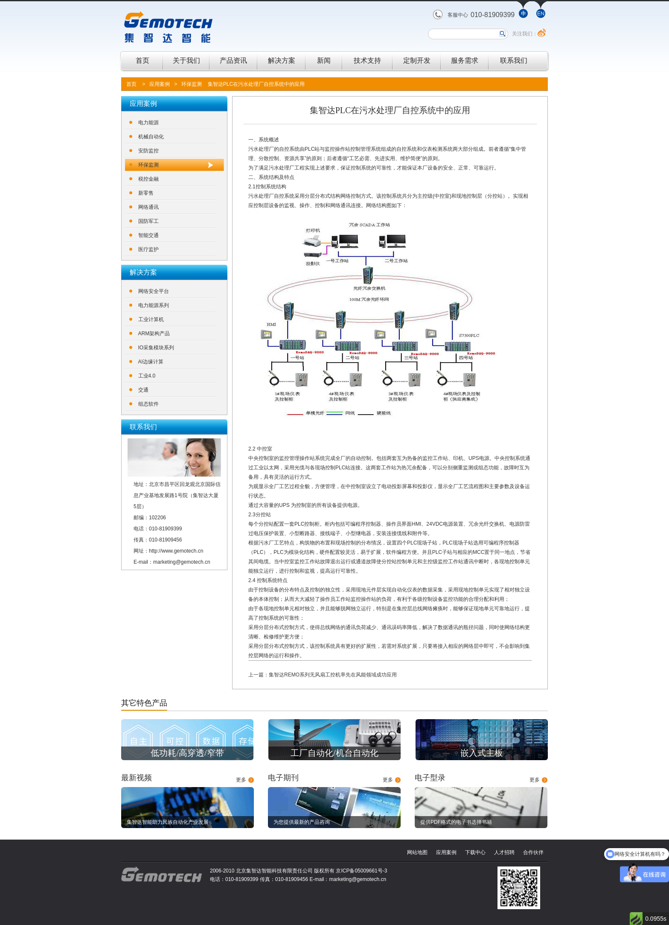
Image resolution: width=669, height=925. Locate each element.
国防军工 (148, 221)
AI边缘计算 (150, 362)
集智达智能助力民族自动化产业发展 (168, 822)
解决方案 (281, 60)
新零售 (146, 193)
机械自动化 (151, 137)
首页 (142, 60)
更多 (241, 780)
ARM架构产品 (154, 334)
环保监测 (191, 84)
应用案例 (159, 84)
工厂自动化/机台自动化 (334, 753)
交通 (143, 390)
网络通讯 (148, 207)
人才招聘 (504, 852)
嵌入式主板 (481, 753)
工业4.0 (147, 376)
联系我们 (513, 60)
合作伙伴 (533, 852)
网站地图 (417, 852)
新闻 (324, 60)
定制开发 (416, 60)
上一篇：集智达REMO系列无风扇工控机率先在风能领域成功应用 (322, 675)
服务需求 (464, 60)
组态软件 (148, 404)
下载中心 (475, 852)
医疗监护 (148, 249)
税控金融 (148, 179)
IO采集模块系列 (156, 348)
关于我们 (186, 60)
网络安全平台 (153, 291)
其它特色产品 (144, 703)
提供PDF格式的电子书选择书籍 (456, 822)
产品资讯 (233, 60)
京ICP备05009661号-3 (361, 871)
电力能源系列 (153, 305)
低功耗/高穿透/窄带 (187, 753)
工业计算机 (151, 319)
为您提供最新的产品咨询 (301, 822)
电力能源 (148, 123)
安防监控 (148, 151)
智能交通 (148, 235)
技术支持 (367, 60)
